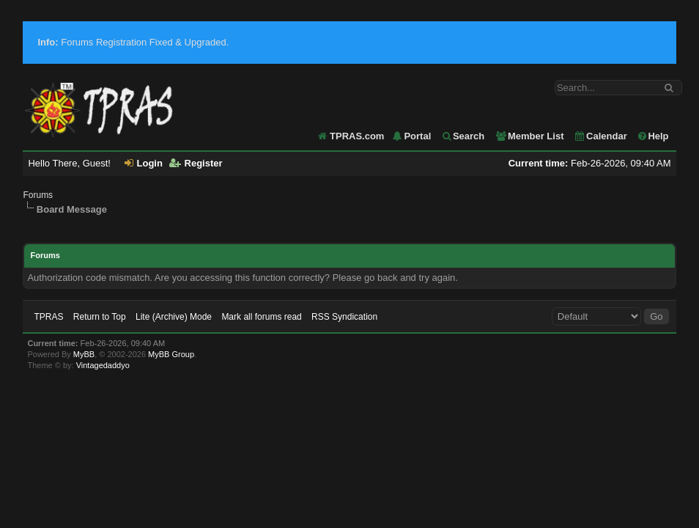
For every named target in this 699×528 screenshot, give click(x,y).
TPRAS (48, 317)
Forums (38, 195)
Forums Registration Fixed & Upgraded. (133, 42)
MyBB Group (171, 354)
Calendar (600, 136)
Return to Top (99, 317)
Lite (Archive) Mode (174, 317)
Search (462, 136)
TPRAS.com (357, 136)
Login (144, 163)
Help (652, 136)
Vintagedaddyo (103, 365)
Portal (411, 136)
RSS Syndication (344, 317)
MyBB (84, 354)
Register (196, 163)
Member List (529, 136)
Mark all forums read (261, 317)
